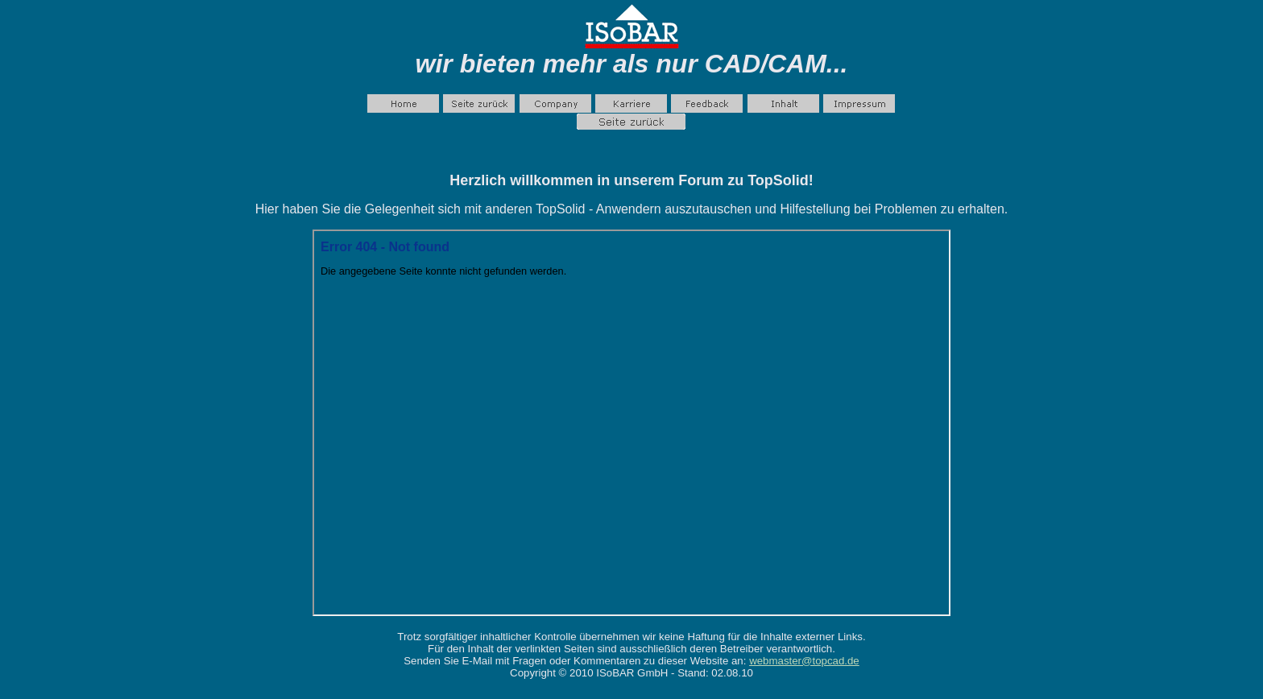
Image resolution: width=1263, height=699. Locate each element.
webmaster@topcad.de (804, 661)
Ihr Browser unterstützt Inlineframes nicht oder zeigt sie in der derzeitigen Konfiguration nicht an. (631, 423)
